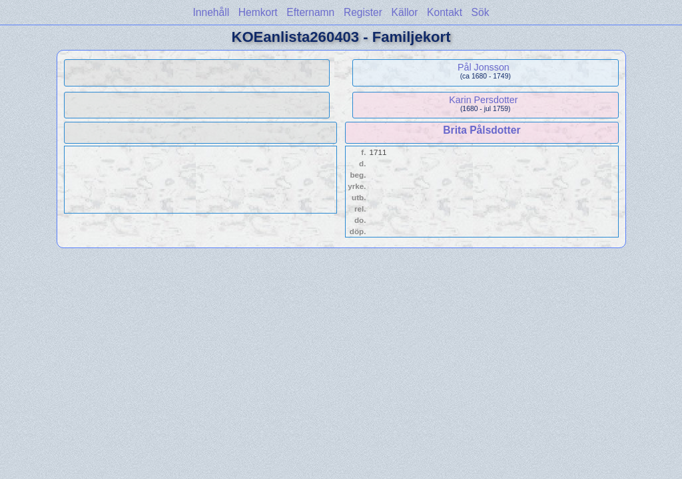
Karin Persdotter (483, 99)
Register (363, 12)
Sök (481, 12)
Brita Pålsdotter (481, 130)
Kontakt (444, 12)
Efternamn (310, 12)
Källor (405, 12)
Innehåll (211, 12)
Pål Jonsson (484, 67)
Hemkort (258, 12)
